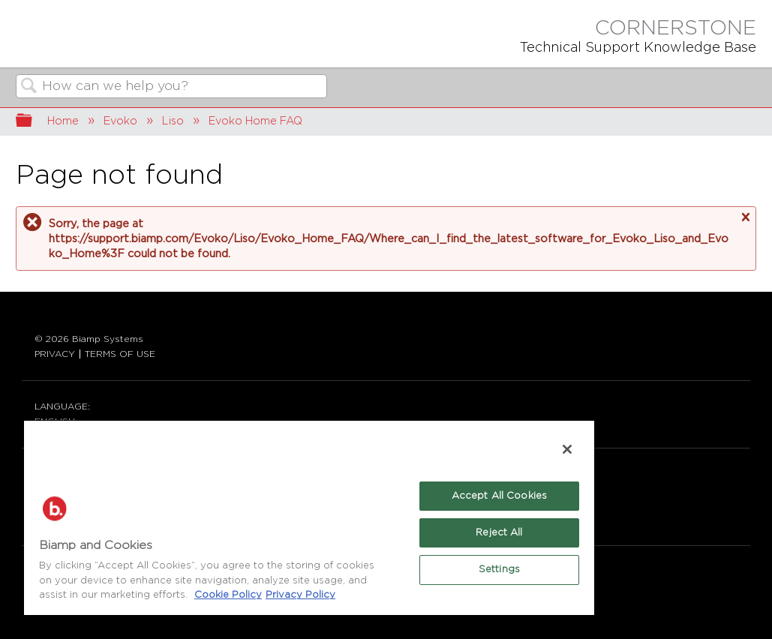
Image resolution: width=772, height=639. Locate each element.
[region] (309, 517)
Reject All (499, 533)
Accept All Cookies (499, 496)
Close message (744, 217)
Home (63, 121)
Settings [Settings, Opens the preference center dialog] (499, 569)
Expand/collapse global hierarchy (33, 122)
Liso (173, 121)
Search (29, 87)
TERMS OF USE (120, 354)
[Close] (567, 449)
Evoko (120, 121)
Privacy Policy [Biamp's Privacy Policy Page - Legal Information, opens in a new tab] (300, 595)
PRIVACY (55, 354)
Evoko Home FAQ (255, 121)
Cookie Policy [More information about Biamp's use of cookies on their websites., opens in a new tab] (228, 595)
